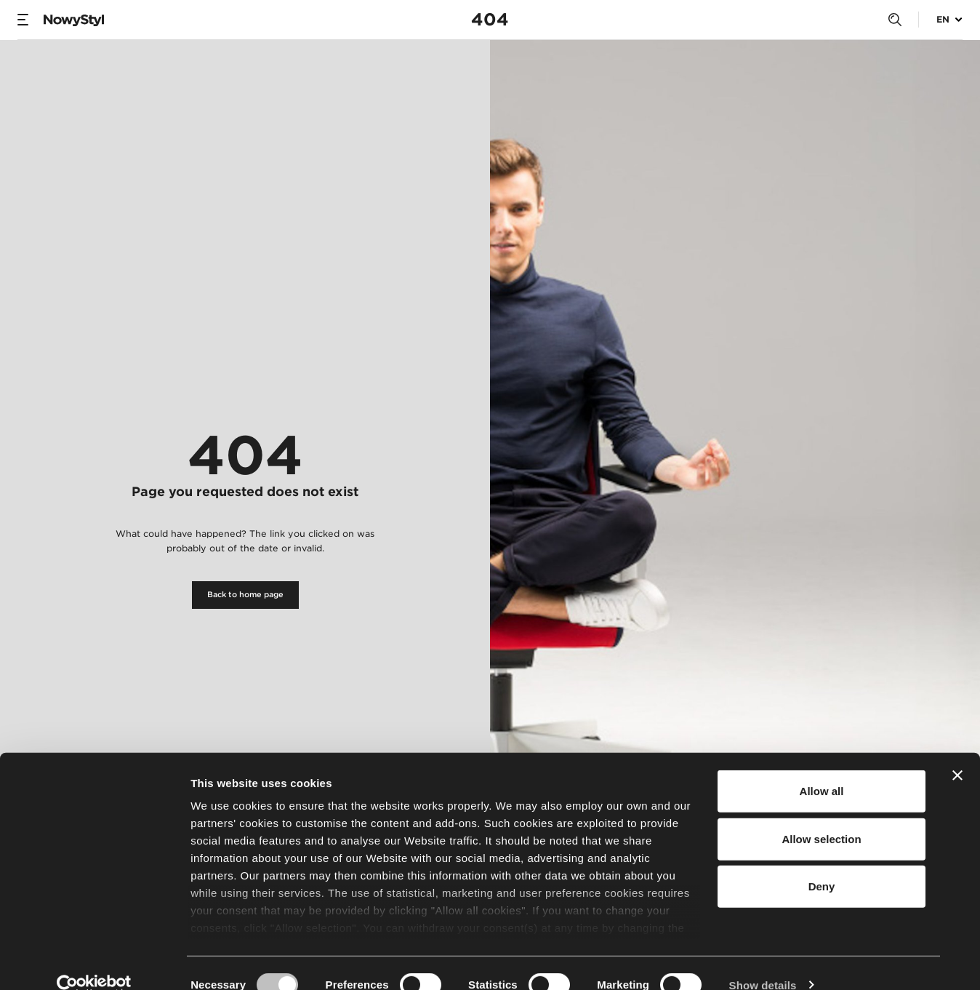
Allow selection (821, 815)
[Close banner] (957, 752)
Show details (763, 961)
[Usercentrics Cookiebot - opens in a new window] (94, 962)
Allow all (822, 768)
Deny (821, 863)
